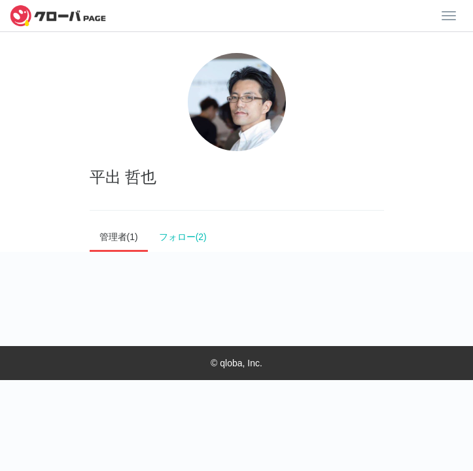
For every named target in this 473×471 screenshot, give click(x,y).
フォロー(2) (183, 237)
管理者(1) (118, 237)
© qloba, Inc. (236, 363)
